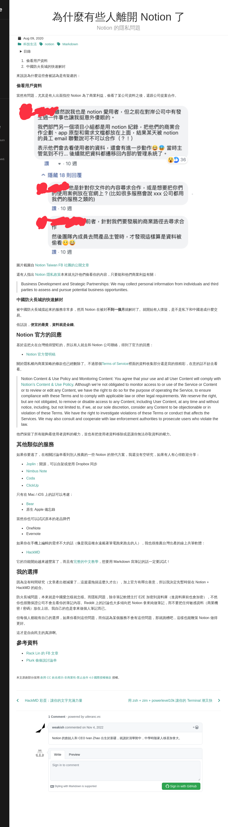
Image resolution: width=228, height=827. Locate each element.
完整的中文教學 (116, 576)
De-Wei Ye (18, 9)
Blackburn (21, 145)
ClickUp (63, 494)
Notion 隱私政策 (79, 271)
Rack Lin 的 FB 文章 (73, 667)
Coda (61, 486)
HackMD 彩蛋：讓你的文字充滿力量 (83, 714)
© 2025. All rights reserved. (19, 159)
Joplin (62, 472)
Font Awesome (19, 154)
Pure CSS (14, 149)
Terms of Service (146, 360)
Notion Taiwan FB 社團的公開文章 (93, 262)
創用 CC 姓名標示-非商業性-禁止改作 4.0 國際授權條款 (106, 691)
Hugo (18, 135)
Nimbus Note (67, 479)
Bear (61, 512)
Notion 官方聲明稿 (71, 351)
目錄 (58, 51)
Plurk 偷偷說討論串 (72, 674)
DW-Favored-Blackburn (21, 140)
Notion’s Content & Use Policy (121, 381)
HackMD (64, 566)
